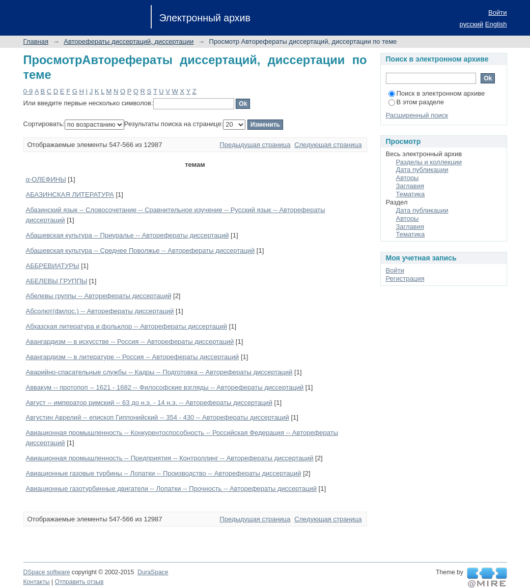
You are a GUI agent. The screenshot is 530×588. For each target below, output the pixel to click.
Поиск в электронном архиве (436, 93)
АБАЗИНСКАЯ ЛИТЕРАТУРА (70, 194)
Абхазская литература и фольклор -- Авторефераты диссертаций (126, 326)
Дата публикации (422, 169)
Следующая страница (327, 145)
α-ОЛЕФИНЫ (46, 179)
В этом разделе (416, 102)
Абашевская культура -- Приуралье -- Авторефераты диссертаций (127, 235)
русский (472, 24)
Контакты (36, 581)
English (496, 24)
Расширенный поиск (417, 115)
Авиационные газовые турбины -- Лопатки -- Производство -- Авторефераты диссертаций (163, 473)
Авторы (407, 178)
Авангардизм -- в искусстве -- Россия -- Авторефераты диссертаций (130, 341)
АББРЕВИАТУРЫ (52, 266)
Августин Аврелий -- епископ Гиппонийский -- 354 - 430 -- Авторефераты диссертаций (157, 417)
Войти (497, 12)
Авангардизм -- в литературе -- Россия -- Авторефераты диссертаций (132, 357)
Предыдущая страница (254, 145)
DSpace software (46, 572)
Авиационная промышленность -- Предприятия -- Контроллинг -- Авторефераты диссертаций (170, 458)
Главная (35, 41)
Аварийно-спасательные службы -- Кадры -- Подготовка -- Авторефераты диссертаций (159, 372)
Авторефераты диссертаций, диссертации (128, 41)
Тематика (410, 194)
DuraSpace (152, 572)
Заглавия (410, 186)
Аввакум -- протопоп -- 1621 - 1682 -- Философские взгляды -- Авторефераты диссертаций (165, 387)
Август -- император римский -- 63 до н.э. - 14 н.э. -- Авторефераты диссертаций (149, 402)
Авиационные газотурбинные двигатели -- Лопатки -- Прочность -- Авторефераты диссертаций (171, 488)
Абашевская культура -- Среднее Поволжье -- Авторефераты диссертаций (140, 250)
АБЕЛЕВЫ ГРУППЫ (57, 281)
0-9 (28, 91)
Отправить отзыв (79, 581)
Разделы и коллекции (429, 162)
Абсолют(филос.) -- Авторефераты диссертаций (100, 311)
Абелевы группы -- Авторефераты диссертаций (99, 296)
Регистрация (405, 278)
